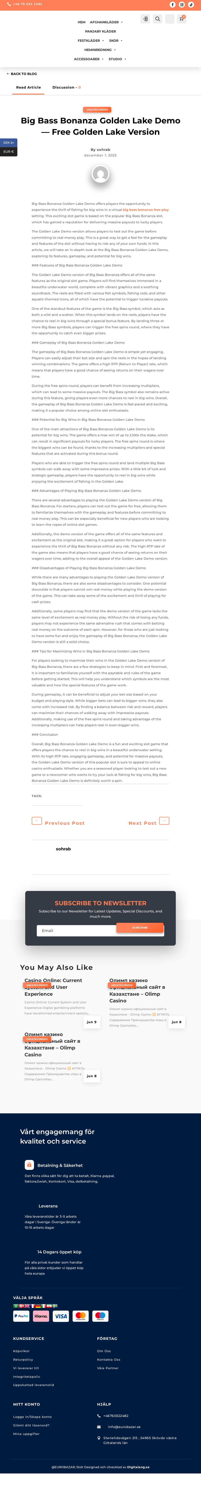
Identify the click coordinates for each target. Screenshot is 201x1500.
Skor (116, 40)
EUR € (10, 151)
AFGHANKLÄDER (106, 22)
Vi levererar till (26, 1370)
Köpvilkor (21, 1353)
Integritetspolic (26, 1379)
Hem (81, 22)
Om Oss (104, 1353)
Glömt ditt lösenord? (31, 1428)
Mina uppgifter (26, 1436)
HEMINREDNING (100, 49)
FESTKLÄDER (91, 40)
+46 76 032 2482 (27, 4)
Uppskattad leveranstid (33, 1387)
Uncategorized (97, 110)
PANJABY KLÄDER (100, 31)
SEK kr (10, 142)
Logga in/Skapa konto (32, 1419)
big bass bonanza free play (146, 210)
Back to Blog (25, 74)
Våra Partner (108, 1370)
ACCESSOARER (89, 59)
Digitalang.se (138, 1469)
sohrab (103, 150)
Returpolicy (23, 1362)
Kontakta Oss (109, 1362)
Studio (118, 59)
